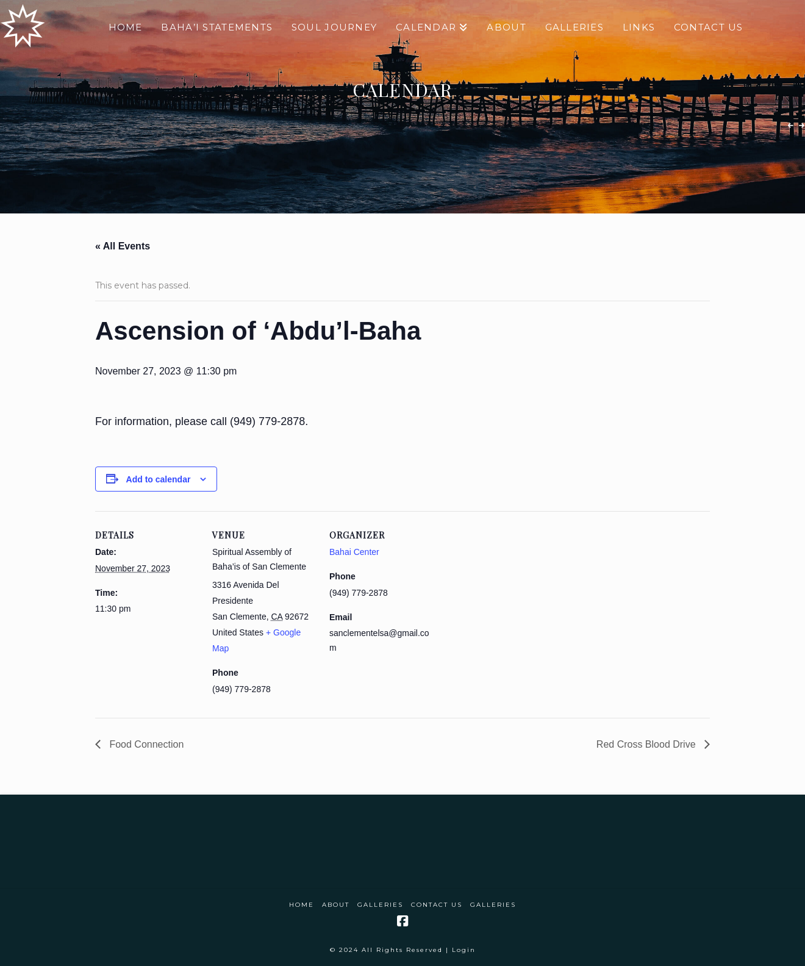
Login (464, 950)
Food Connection (145, 744)
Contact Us (436, 905)
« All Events (122, 246)
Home (301, 905)
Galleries (380, 905)
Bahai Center (354, 552)
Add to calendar (158, 479)
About (335, 905)
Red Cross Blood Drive (647, 744)
